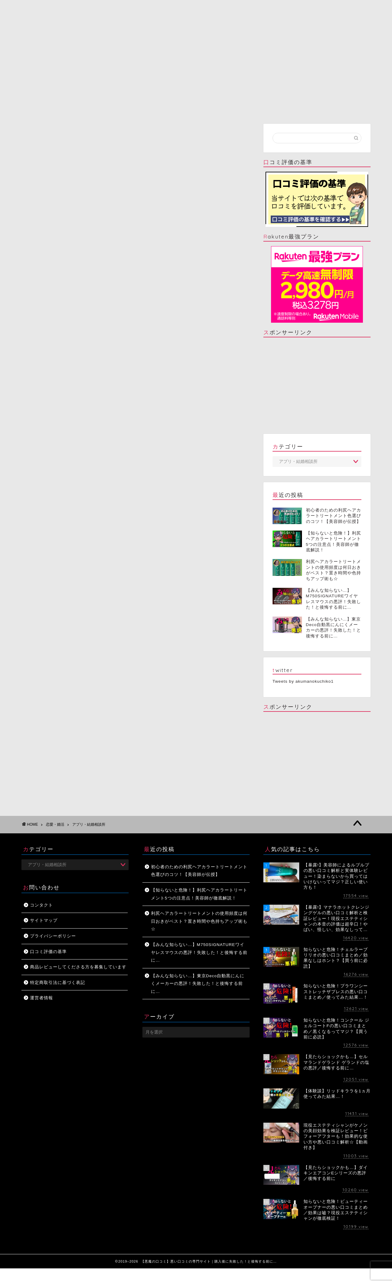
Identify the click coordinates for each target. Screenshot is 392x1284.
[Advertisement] (317, 385)
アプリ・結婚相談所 (88, 824)
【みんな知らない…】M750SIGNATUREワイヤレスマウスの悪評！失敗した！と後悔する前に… (199, 952)
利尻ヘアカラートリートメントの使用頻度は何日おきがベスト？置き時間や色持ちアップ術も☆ (199, 921)
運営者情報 (41, 998)
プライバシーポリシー (53, 936)
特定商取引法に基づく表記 (57, 982)
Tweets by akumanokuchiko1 (303, 681)
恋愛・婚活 (55, 824)
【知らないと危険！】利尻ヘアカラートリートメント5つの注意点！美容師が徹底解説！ (199, 894)
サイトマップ (44, 920)
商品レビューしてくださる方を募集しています (78, 967)
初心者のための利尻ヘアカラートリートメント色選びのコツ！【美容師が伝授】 (199, 871)
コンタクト (41, 905)
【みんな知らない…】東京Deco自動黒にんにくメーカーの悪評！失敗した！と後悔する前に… (197, 984)
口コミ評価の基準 (48, 951)
